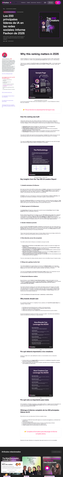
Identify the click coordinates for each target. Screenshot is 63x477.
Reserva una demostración (50, 2)
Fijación (28, 2)
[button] (13, 2)
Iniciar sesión (45, 2)
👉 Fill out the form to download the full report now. (39, 110)
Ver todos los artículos (56, 451)
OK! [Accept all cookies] (19, 471)
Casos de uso (33, 2)
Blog (4, 8)
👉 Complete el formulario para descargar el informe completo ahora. (40, 433)
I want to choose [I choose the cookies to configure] (12, 471)
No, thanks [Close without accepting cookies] (4, 471)
